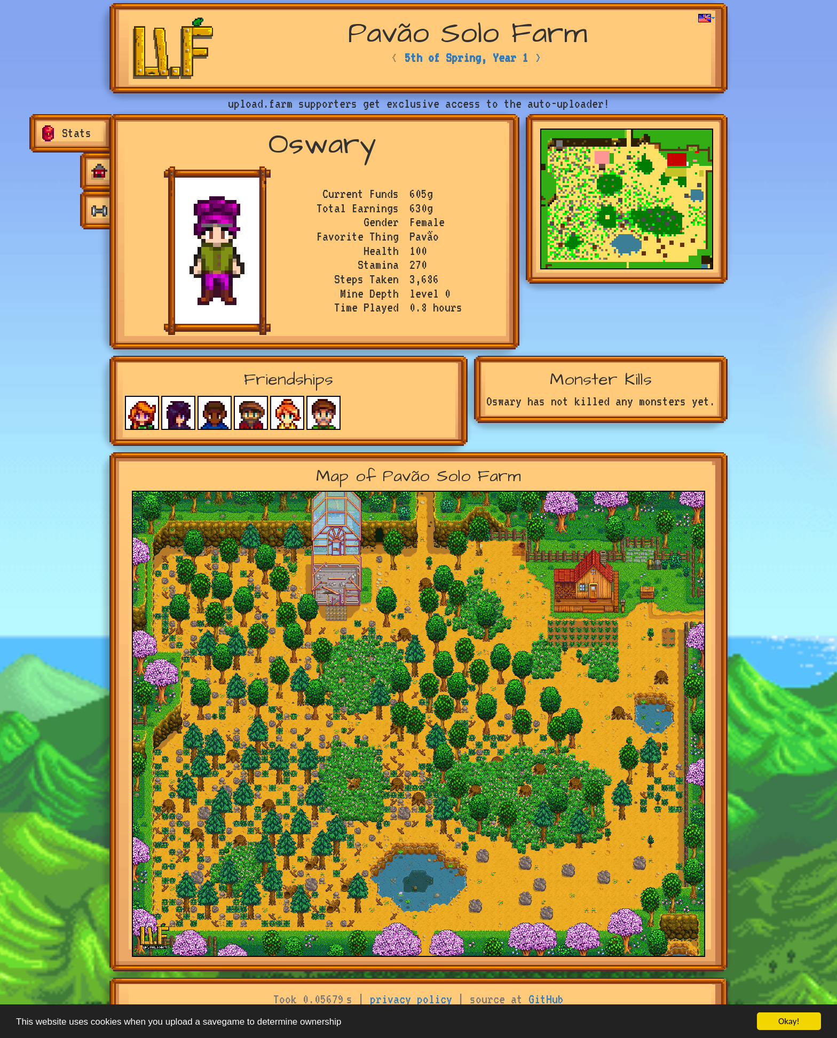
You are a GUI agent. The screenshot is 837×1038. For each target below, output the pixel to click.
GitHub (546, 999)
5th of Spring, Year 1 (466, 58)
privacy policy (411, 999)
